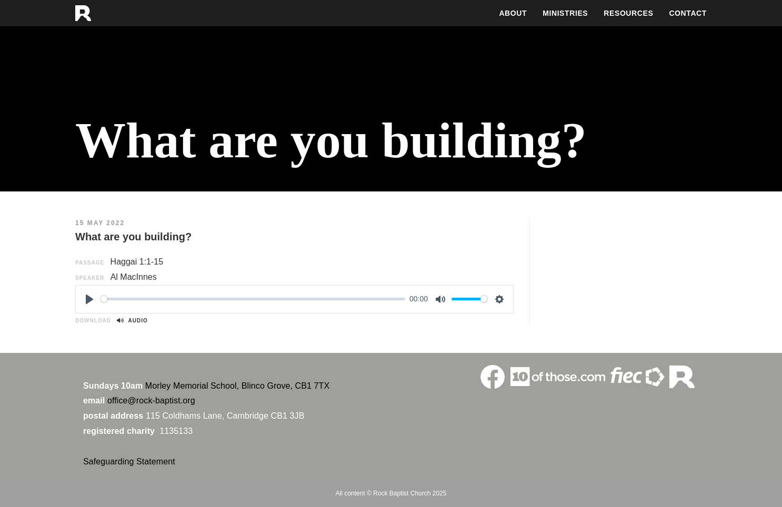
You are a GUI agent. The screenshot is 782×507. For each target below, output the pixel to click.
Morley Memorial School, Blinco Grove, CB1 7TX (237, 385)
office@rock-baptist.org (151, 400)
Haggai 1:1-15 (137, 261)
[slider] (253, 299)
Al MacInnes (134, 276)
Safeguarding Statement (129, 461)
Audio (132, 320)
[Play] (89, 299)
